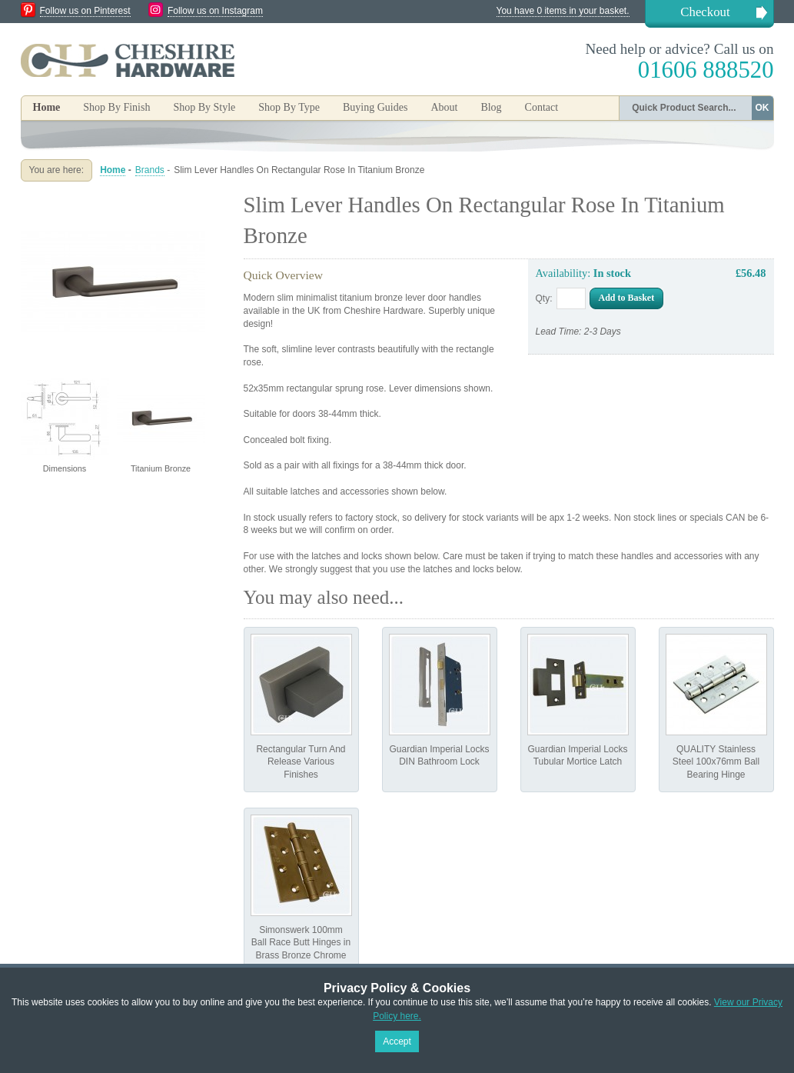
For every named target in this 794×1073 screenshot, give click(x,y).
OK (762, 107)
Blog (490, 107)
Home (47, 107)
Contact (542, 107)
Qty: (544, 298)
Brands (149, 170)
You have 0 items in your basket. (563, 10)
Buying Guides (375, 107)
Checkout (704, 12)
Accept (397, 1041)
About (443, 107)
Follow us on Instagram (215, 10)
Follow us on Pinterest (85, 10)
